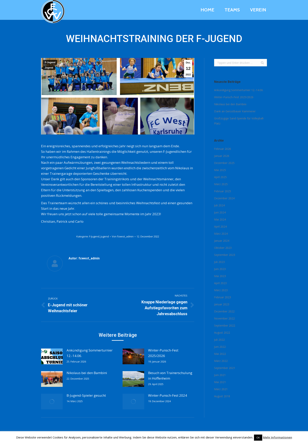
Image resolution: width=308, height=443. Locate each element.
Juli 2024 (219, 205)
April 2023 (220, 283)
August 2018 (222, 396)
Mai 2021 (220, 382)
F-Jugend (50, 62)
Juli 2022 (219, 339)
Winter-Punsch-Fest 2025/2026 (163, 353)
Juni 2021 (220, 375)
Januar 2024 (221, 241)
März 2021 (221, 389)
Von (123, 236)
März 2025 (221, 184)
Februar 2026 (222, 149)
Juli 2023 (219, 262)
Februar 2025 (222, 191)
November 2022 (224, 318)
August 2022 (222, 332)
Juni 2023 (220, 269)
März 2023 (221, 290)
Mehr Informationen (277, 437)
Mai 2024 (220, 219)
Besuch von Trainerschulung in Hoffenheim (170, 376)
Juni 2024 (220, 212)
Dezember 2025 (224, 163)
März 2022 (221, 361)
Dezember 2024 (224, 198)
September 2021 (224, 368)
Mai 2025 (220, 170)
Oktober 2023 (223, 248)
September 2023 (224, 255)
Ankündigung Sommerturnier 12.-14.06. (90, 353)
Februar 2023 (222, 297)
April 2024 (220, 226)
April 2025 (220, 177)
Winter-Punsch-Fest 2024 (167, 395)
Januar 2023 (221, 304)
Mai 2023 (220, 276)
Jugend (49, 67)
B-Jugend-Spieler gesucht (86, 395)
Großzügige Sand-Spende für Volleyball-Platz (239, 120)
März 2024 (221, 233)
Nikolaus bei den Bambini (87, 373)
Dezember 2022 (224, 311)
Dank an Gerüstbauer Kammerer (235, 111)
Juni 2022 (220, 347)
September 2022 (224, 325)
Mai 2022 (220, 354)
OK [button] (258, 437)
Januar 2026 (221, 156)
